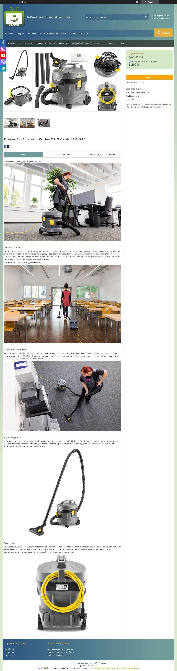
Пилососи (41, 43)
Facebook (9, 649)
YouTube (9, 655)
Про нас (72, 33)
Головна (9, 33)
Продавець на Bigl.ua (88, 665)
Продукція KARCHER (26, 43)
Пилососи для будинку (58, 43)
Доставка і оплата (36, 33)
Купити (149, 77)
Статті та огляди (55, 655)
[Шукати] (146, 17)
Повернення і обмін (56, 33)
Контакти (83, 33)
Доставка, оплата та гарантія (60, 649)
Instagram (9, 652)
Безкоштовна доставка (135, 89)
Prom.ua (102, 663)
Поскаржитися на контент (104, 668)
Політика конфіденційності (128, 668)
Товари (19, 33)
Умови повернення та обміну (61, 652)
